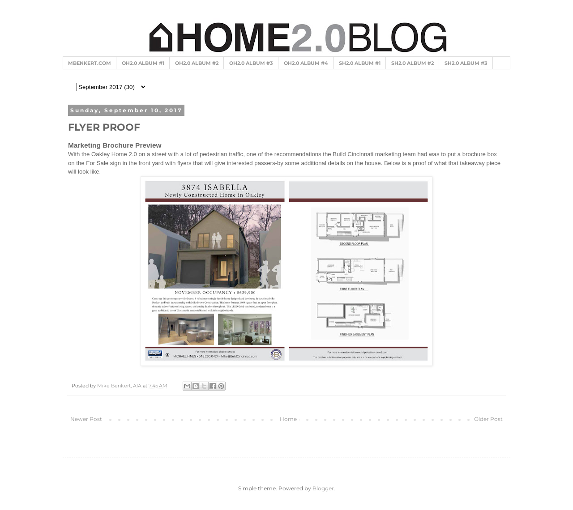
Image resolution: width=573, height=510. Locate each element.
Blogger (323, 488)
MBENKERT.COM (89, 63)
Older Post (488, 419)
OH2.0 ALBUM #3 (251, 63)
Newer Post (86, 419)
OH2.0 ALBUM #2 (196, 63)
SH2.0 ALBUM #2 (412, 63)
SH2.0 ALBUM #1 (360, 63)
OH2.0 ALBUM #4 (306, 63)
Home (288, 419)
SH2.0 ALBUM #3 (466, 63)
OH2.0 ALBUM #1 (143, 63)
